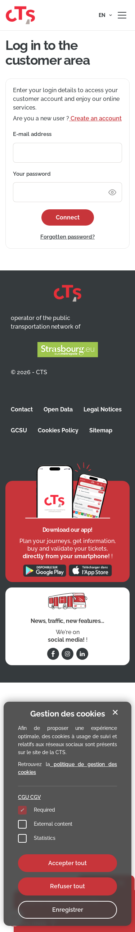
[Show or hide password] (112, 192)
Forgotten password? (67, 237)
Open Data (58, 409)
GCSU (19, 430)
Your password (32, 174)
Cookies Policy (58, 430)
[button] (105, 15)
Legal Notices (103, 409)
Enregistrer (67, 909)
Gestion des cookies (67, 713)
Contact (22, 409)
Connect (68, 217)
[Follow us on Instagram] (67, 654)
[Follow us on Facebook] (53, 654)
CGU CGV (29, 797)
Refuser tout (67, 886)
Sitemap (100, 430)
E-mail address (32, 134)
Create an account (95, 118)
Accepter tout (67, 863)
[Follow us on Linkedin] (82, 654)
